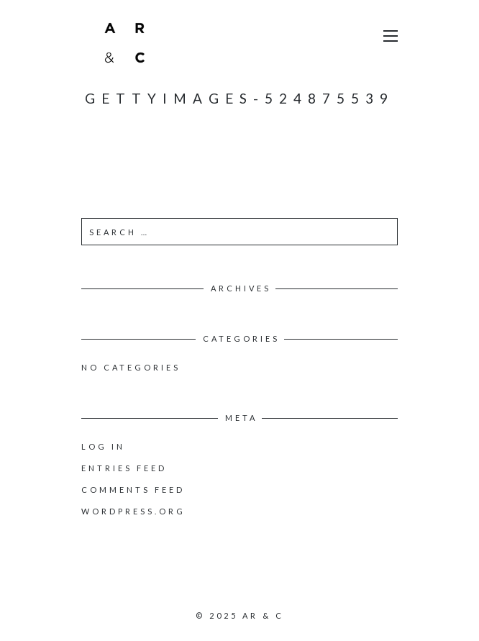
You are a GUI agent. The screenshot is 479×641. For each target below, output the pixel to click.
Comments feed (133, 489)
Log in (103, 446)
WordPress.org (133, 511)
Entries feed (124, 468)
